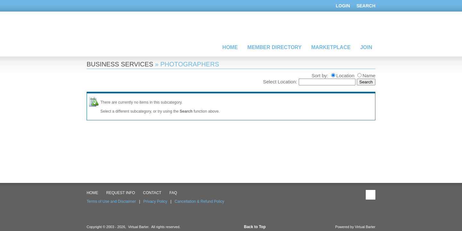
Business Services (120, 64)
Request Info (120, 193)
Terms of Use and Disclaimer (111, 201)
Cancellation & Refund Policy (199, 201)
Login (343, 5)
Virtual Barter (365, 227)
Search (365, 5)
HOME (92, 193)
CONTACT (152, 193)
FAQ (173, 193)
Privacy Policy (155, 201)
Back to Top (255, 227)
